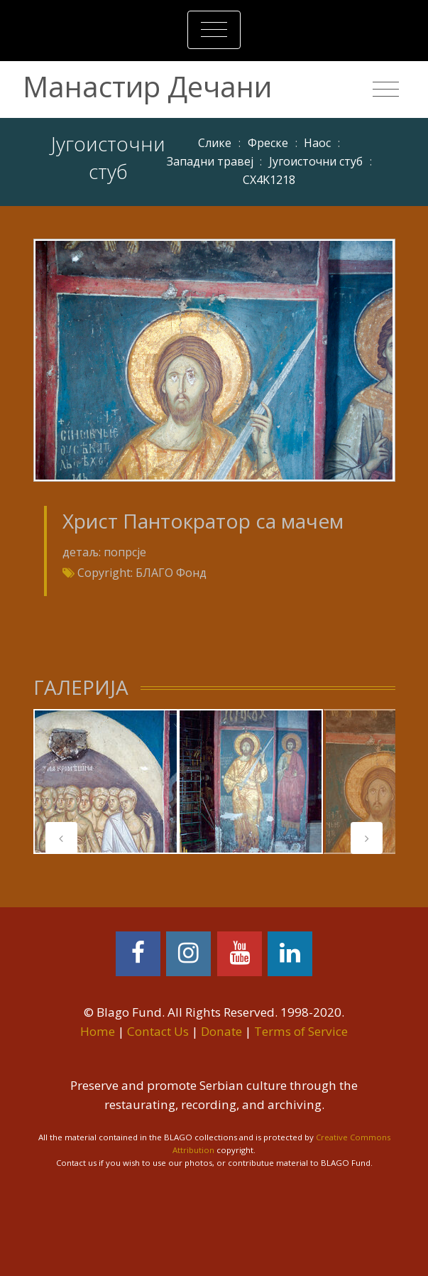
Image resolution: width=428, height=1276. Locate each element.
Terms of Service (301, 1031)
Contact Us (158, 1031)
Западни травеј (210, 161)
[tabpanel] (105, 781)
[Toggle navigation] (214, 30)
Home (97, 1031)
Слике (214, 143)
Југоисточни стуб (316, 161)
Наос (317, 143)
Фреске (268, 143)
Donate (221, 1031)
